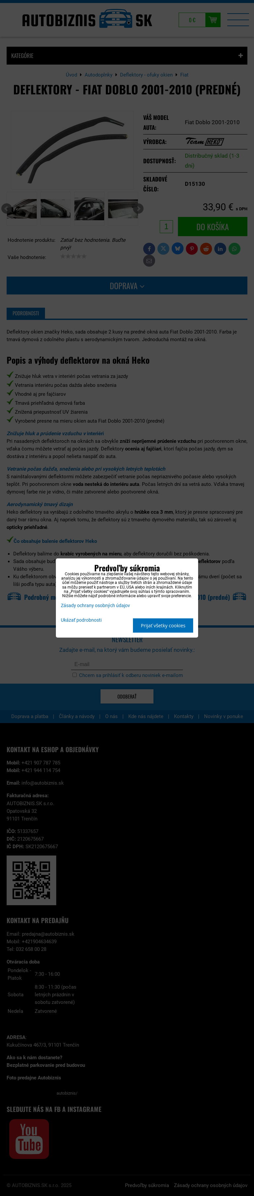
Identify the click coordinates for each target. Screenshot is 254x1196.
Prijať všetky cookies (163, 625)
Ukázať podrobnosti (81, 620)
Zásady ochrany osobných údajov (95, 605)
